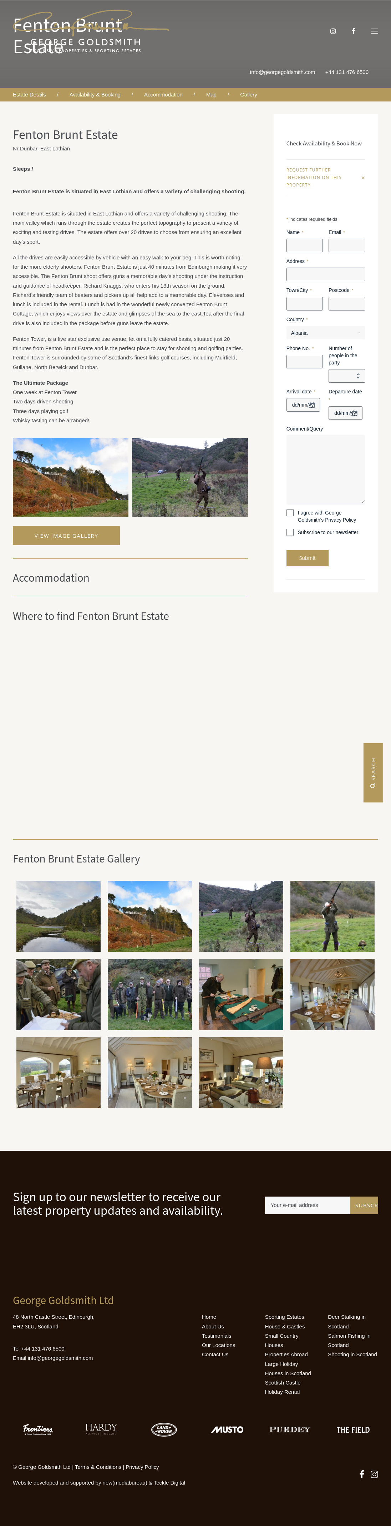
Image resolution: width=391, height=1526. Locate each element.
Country (297, 320)
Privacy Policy (142, 1467)
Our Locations (218, 1345)
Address (297, 261)
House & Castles (285, 1326)
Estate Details (29, 94)
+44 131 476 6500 (347, 72)
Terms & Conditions (98, 1467)
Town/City (299, 290)
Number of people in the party (343, 356)
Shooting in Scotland (352, 1354)
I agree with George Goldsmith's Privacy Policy (327, 516)
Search (373, 772)
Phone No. (300, 349)
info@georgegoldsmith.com (282, 72)
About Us (213, 1326)
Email (337, 232)
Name (295, 232)
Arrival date (300, 392)
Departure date (345, 396)
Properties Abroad (286, 1354)
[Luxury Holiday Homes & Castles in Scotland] (91, 31)
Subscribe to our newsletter (328, 532)
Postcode (341, 290)
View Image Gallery (66, 535)
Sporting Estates (284, 1317)
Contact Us (215, 1354)
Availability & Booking (95, 94)
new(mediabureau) (125, 1483)
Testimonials (217, 1336)
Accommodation (163, 94)
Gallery (248, 94)
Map (211, 94)
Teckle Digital (169, 1483)
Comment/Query (304, 429)
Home (209, 1317)
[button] (374, 31)
